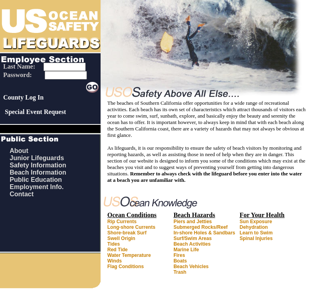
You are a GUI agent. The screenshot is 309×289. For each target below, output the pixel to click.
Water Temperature (129, 255)
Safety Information (38, 165)
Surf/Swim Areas (192, 238)
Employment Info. (37, 186)
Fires (179, 255)
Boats (180, 261)
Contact (22, 194)
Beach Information (38, 172)
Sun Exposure (256, 221)
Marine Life (186, 249)
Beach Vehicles (190, 266)
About (19, 150)
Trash (179, 272)
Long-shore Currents (131, 227)
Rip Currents (122, 221)
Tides (113, 244)
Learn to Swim (256, 233)
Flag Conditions (125, 266)
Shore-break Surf (126, 233)
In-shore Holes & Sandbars (204, 233)
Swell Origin (121, 238)
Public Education (36, 179)
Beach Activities (191, 244)
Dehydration (254, 227)
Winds (114, 261)
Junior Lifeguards (37, 158)
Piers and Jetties (192, 221)
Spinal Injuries (256, 238)
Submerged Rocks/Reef (200, 227)
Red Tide (117, 249)
